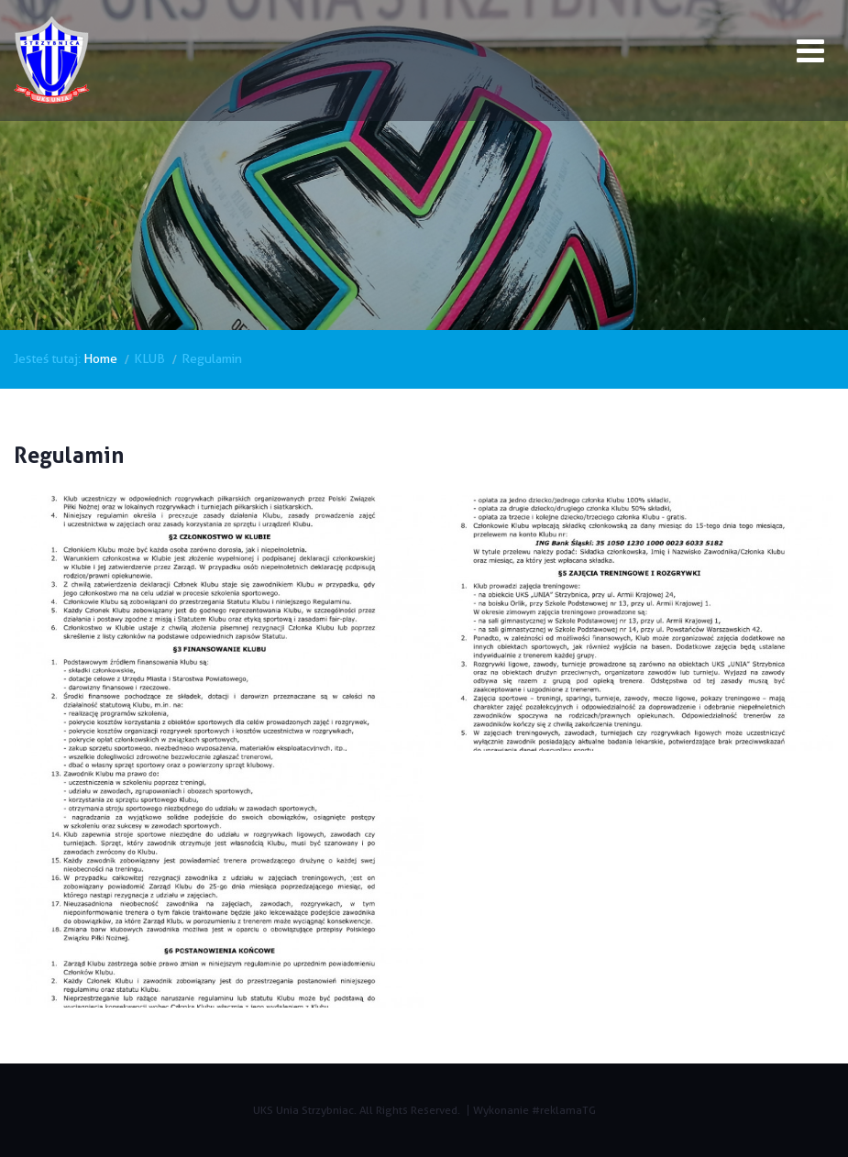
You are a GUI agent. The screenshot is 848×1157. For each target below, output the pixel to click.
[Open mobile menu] (810, 54)
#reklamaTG (564, 1110)
